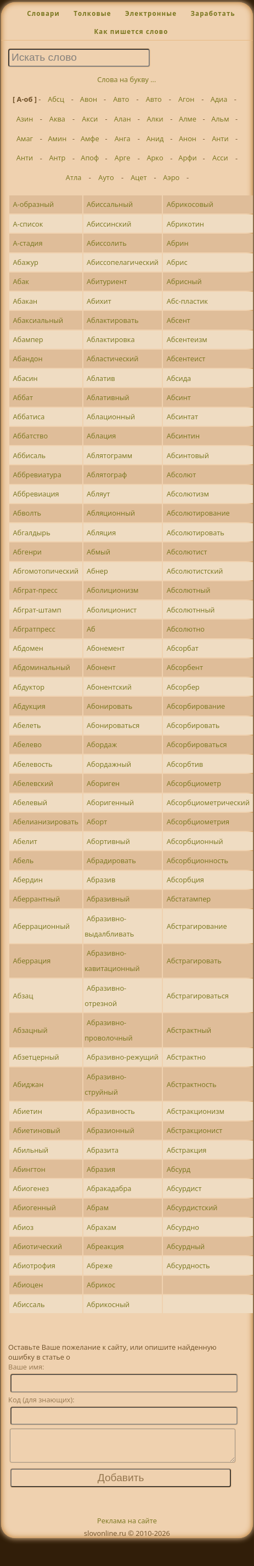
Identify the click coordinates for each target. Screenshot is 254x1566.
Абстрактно (186, 1057)
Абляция (101, 533)
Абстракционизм (195, 1111)
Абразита (102, 1150)
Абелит (25, 841)
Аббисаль (29, 455)
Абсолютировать (195, 533)
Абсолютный (189, 590)
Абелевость (32, 764)
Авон (88, 99)
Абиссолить (107, 243)
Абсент (178, 320)
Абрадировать (111, 860)
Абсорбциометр (194, 783)
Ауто (106, 177)
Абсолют (181, 474)
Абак (21, 281)
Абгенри (27, 552)
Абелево (27, 744)
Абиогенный (34, 1207)
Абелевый (30, 802)
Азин (24, 119)
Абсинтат (182, 416)
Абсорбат (183, 648)
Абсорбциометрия (198, 822)
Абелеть (27, 725)
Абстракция (187, 1150)
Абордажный (109, 764)
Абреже (99, 1265)
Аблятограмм (109, 455)
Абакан (25, 301)
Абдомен (28, 648)
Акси (90, 119)
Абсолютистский (195, 571)
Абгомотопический (45, 571)
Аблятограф (107, 474)
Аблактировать (112, 320)
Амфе (90, 138)
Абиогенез (31, 1188)
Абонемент (106, 648)
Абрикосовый (190, 204)
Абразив (101, 880)
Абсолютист (187, 552)
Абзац (23, 996)
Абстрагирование (197, 926)
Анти (220, 138)
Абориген (103, 783)
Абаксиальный (38, 320)
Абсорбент (185, 667)
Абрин (178, 243)
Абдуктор (28, 687)
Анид (155, 138)
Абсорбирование (196, 706)
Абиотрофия (34, 1265)
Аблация (101, 436)
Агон (186, 99)
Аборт (97, 822)
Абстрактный (189, 1030)
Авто (121, 99)
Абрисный (184, 281)
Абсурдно (183, 1227)
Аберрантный (36, 899)
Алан (122, 119)
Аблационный (111, 416)
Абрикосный (108, 1304)
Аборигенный (110, 802)
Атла (74, 177)
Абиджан (28, 1084)
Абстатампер (189, 899)
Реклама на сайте (127, 1527)
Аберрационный (41, 926)
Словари (43, 13)
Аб (91, 629)
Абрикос (101, 1285)
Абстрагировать (194, 961)
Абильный (30, 1150)
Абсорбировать (193, 725)
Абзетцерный (36, 1057)
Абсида (179, 378)
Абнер (97, 571)
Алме (187, 119)
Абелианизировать (45, 822)
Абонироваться (113, 725)
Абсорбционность (197, 860)
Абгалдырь (31, 533)
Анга (123, 138)
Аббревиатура (37, 474)
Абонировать (109, 706)
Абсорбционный (195, 841)
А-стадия (27, 243)
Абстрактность (192, 1084)
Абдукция (29, 706)
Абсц (56, 99)
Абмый (98, 552)
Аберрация (31, 961)
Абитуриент (107, 281)
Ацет (138, 177)
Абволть (27, 513)
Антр (57, 158)
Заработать (212, 13)
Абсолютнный (191, 610)
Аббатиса (28, 416)
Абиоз (23, 1227)
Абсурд (178, 1169)
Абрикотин (185, 224)
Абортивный (108, 841)
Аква (57, 119)
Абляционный (111, 513)
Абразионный (110, 1130)
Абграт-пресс (35, 590)
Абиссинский (109, 224)
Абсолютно (186, 629)
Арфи (187, 158)
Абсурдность (188, 1265)
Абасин (25, 378)
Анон (187, 138)
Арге (123, 158)
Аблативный (108, 397)
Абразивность (111, 1111)
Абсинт (179, 397)
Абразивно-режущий (123, 1057)
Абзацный (30, 1030)
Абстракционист (195, 1130)
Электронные (151, 13)
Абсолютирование (198, 513)
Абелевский (33, 783)
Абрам (98, 1207)
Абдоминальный (41, 667)
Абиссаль (28, 1304)
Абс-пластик (187, 301)
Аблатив (101, 378)
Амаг (24, 138)
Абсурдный (186, 1246)
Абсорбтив (185, 764)
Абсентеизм (187, 339)
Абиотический (37, 1246)
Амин (57, 138)
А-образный (33, 204)
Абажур (25, 262)
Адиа (219, 99)
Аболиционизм (113, 590)
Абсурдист (184, 1188)
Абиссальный (110, 204)
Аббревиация (36, 494)
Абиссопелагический (123, 262)
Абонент (101, 667)
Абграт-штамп (37, 610)
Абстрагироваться (198, 996)
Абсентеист (186, 358)
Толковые (92, 13)
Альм (220, 119)
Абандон (27, 358)
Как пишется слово (131, 31)
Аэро (171, 177)
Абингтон (29, 1169)
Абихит (99, 301)
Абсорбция (185, 880)
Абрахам (101, 1227)
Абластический (112, 358)
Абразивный (108, 899)
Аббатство (30, 436)
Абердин (27, 880)
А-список (28, 224)
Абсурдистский (192, 1207)
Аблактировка (111, 339)
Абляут (98, 494)
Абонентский (109, 687)
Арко (154, 158)
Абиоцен (28, 1285)
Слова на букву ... (126, 79)
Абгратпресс (34, 629)
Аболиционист (112, 610)
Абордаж (102, 744)
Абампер (28, 339)
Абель (23, 860)
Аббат (22, 397)
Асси (220, 158)
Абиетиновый (36, 1130)
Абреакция (105, 1246)
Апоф (90, 158)
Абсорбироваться (197, 744)
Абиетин (27, 1111)
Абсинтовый (188, 455)
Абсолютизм (188, 494)
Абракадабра (109, 1188)
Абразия (101, 1169)
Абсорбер (183, 687)
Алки (154, 119)
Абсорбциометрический (208, 802)
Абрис (177, 262)
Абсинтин (183, 436)
